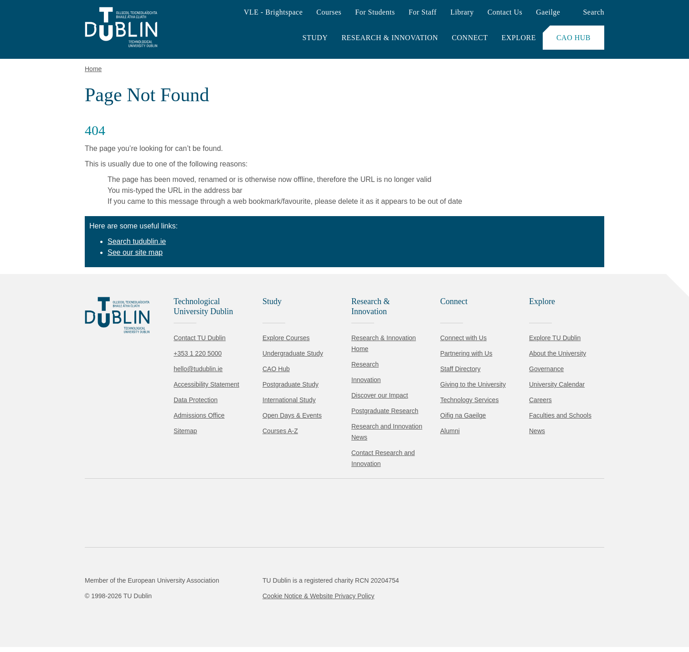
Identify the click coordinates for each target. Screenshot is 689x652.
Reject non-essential (124, 617)
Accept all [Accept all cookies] (47, 617)
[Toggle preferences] (197, 617)
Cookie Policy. (192, 589)
